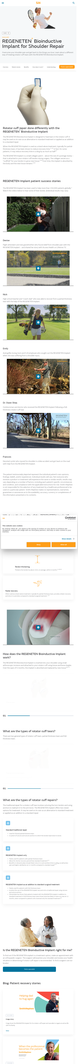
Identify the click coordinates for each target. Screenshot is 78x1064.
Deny (39, 544)
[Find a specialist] (29, 966)
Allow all (63, 544)
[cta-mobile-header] (38, 3)
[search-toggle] (73, 3)
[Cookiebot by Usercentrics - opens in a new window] (66, 518)
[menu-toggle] (2, 3)
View (7, 1027)
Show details (66, 539)
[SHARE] (6, 33)
